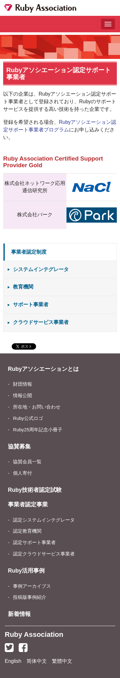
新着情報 (19, 614)
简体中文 (37, 661)
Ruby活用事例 (26, 570)
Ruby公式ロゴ (28, 418)
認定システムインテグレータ (44, 520)
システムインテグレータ (41, 269)
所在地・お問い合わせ (36, 406)
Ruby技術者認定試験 (35, 490)
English (13, 661)
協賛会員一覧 (27, 461)
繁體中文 (62, 661)
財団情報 (22, 384)
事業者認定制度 (29, 252)
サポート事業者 (30, 304)
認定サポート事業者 (34, 542)
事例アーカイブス (32, 586)
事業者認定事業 (28, 504)
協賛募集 (19, 446)
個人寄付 (22, 473)
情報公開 (22, 395)
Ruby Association (34, 634)
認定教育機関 (27, 531)
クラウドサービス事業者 (41, 322)
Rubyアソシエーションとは (43, 369)
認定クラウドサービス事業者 (44, 553)
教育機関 (23, 286)
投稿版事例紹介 (29, 597)
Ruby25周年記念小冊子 (37, 429)
